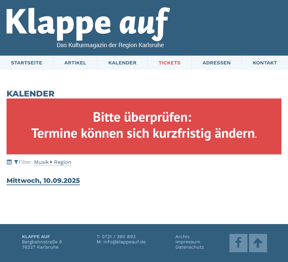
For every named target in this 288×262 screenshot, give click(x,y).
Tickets (169, 63)
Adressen (217, 63)
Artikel (75, 63)
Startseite (26, 63)
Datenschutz (189, 247)
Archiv (182, 236)
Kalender (122, 63)
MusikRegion (52, 162)
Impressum (187, 241)
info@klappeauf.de (124, 241)
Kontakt (265, 63)
